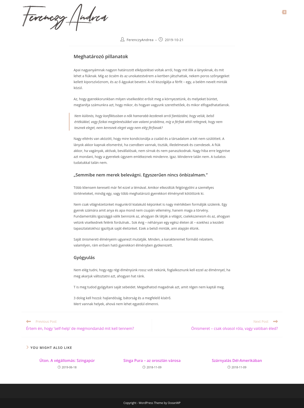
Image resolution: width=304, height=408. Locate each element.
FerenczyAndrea (140, 40)
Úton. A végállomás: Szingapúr (67, 360)
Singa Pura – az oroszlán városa (152, 360)
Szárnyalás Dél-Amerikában (237, 360)
